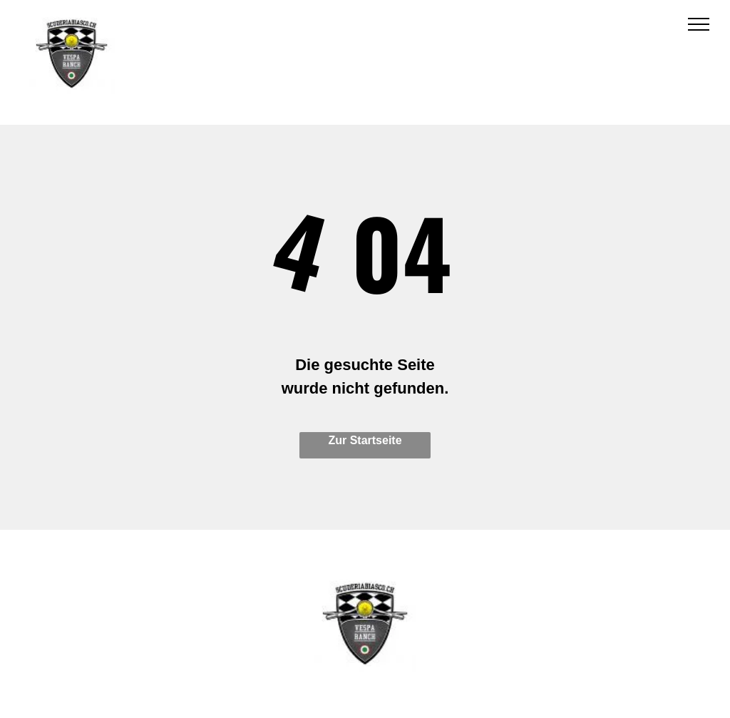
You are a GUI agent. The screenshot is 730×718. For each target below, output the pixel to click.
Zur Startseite (364, 440)
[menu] (698, 24)
